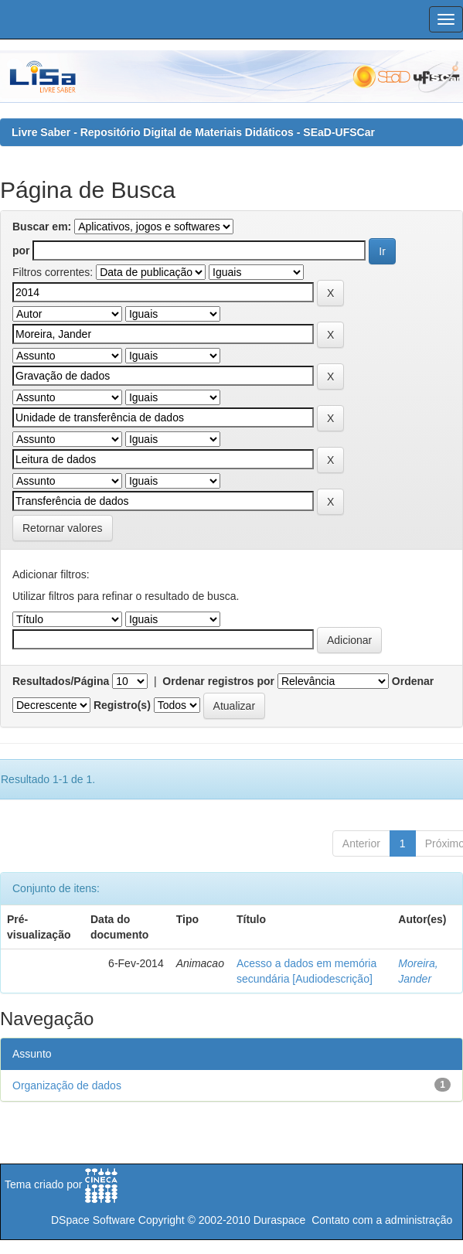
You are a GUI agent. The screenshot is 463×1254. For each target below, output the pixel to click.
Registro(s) (122, 705)
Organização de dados (66, 1085)
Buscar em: (41, 226)
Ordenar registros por (218, 681)
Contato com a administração (382, 1220)
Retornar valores (62, 528)
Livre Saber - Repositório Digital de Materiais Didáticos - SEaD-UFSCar (193, 132)
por (21, 250)
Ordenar (413, 681)
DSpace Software (93, 1220)
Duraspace (280, 1220)
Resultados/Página (60, 681)
